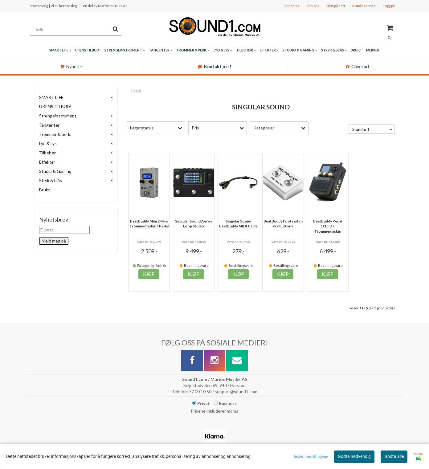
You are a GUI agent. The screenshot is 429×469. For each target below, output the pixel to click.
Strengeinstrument (57, 115)
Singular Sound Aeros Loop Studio (193, 224)
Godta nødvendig (354, 456)
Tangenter (49, 125)
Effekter (47, 162)
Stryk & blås (50, 180)
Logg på (389, 5)
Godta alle (394, 456)
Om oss (312, 5)
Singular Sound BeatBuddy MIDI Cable (238, 224)
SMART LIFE (51, 97)
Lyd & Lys (48, 143)
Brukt (44, 189)
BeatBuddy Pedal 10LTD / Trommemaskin (327, 226)
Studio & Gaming (55, 171)
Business (225, 403)
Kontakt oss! (214, 66)
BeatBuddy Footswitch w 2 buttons (283, 224)
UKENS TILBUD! (55, 106)
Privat (201, 403)
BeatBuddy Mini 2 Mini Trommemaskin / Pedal (149, 224)
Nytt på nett (335, 5)
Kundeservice (364, 5)
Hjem (136, 90)
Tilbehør (47, 152)
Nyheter (71, 66)
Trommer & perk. (55, 134)
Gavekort (358, 66)
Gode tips (291, 5)
